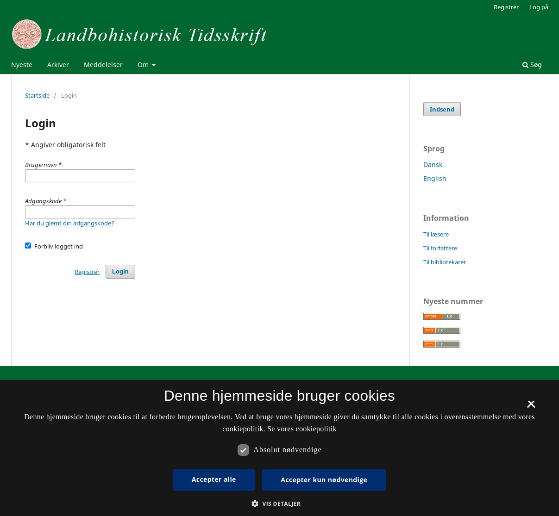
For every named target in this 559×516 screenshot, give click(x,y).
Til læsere (436, 234)
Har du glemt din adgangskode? (69, 223)
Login (120, 271)
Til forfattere (440, 248)
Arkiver (58, 64)
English (434, 178)
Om (144, 64)
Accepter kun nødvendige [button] (324, 479)
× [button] (531, 407)
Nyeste (21, 64)
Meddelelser (103, 64)
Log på (538, 7)
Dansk (432, 164)
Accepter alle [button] (214, 479)
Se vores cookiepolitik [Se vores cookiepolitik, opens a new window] (302, 429)
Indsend (442, 109)
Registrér (506, 7)
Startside (37, 95)
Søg (532, 64)
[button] (279, 504)
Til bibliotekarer (444, 262)
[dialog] (279, 448)
